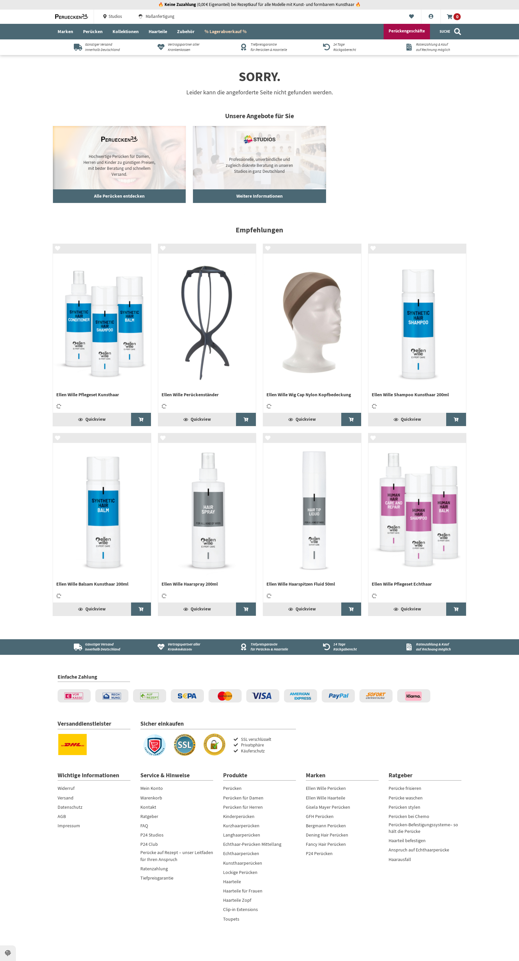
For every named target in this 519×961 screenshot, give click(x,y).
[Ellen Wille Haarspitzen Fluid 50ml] (312, 517)
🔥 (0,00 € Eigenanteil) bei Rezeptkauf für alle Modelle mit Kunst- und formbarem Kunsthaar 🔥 (259, 4)
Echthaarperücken (241, 853)
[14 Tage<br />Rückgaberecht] (342, 647)
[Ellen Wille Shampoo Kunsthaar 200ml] (417, 328)
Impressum (69, 826)
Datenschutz (70, 807)
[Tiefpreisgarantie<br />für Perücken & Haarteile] (259, 647)
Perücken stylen (404, 807)
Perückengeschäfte (407, 31)
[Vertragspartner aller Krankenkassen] (177, 47)
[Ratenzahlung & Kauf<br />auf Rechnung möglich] (425, 647)
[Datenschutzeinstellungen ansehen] (8, 953)
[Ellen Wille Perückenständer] (207, 328)
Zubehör (186, 31)
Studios (112, 16)
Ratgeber (149, 816)
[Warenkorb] (453, 17)
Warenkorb (151, 798)
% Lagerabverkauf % (226, 31)
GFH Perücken (320, 816)
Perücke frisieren (405, 788)
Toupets (231, 919)
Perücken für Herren (243, 807)
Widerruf (66, 788)
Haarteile (158, 31)
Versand (65, 798)
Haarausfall (400, 859)
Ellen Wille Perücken (326, 788)
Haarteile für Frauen (242, 891)
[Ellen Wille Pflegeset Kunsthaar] (102, 328)
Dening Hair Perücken (327, 835)
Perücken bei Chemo (409, 816)
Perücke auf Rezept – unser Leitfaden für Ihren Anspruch (176, 855)
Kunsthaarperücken (242, 863)
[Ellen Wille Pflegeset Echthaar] (417, 517)
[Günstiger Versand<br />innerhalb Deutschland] (94, 647)
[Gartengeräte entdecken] (259, 165)
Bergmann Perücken (326, 826)
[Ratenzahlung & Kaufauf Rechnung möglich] (425, 47)
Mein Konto (151, 788)
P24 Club (149, 844)
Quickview (92, 419)
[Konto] (431, 17)
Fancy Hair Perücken (326, 844)
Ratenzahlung (154, 869)
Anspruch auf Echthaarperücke (419, 850)
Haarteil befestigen (407, 840)
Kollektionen (126, 31)
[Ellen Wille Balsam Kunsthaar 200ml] (102, 517)
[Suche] (451, 32)
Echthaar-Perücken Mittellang (252, 844)
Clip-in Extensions (240, 909)
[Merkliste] (411, 17)
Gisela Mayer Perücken (328, 807)
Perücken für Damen (243, 798)
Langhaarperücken (241, 835)
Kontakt (148, 807)
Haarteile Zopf (237, 900)
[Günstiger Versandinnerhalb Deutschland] (94, 47)
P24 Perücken (319, 853)
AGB (62, 816)
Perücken (93, 31)
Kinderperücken (239, 816)
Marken (65, 31)
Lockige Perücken (240, 872)
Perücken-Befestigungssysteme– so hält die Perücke (423, 828)
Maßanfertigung (156, 16)
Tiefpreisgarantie (156, 878)
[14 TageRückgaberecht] (342, 47)
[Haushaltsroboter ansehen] (119, 165)
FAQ (144, 826)
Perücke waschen (406, 798)
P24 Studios (152, 835)
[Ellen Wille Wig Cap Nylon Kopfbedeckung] (312, 328)
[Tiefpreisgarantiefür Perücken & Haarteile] (259, 47)
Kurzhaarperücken (241, 826)
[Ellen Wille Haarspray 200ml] (207, 517)
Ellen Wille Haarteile (325, 798)
